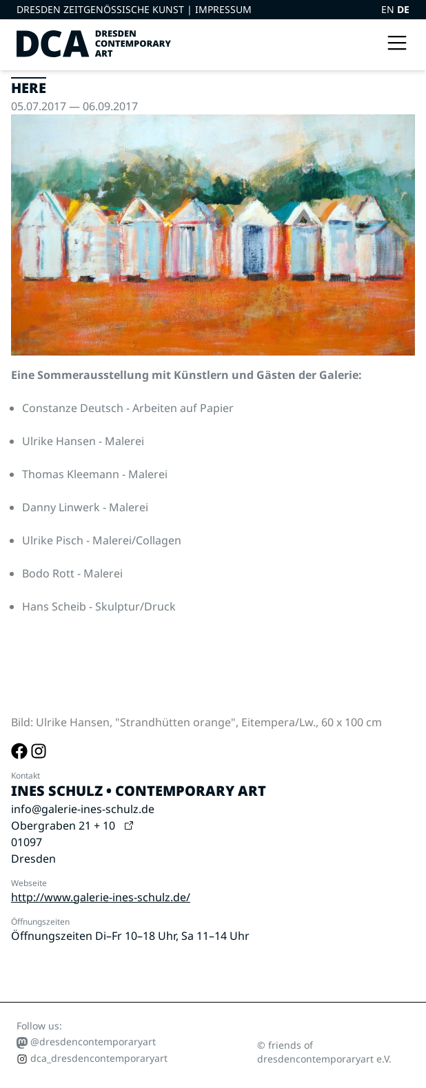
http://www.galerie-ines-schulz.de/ (100, 897)
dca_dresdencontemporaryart (92, 1058)
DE (403, 9)
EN (389, 9)
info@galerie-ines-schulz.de (82, 809)
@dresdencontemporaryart (86, 1042)
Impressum (223, 9)
